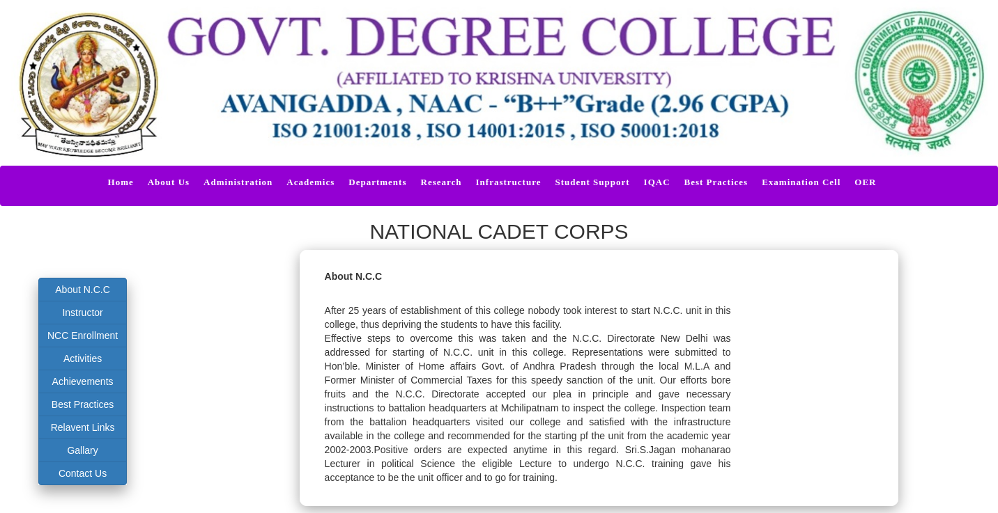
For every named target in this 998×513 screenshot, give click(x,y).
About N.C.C (82, 289)
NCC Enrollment (82, 335)
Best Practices (83, 404)
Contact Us (83, 473)
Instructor (82, 312)
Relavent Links (83, 427)
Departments (377, 182)
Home (121, 182)
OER (865, 182)
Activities (82, 358)
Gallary (82, 450)
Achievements (83, 381)
